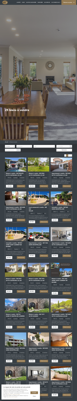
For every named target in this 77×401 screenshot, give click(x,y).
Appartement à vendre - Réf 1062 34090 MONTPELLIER (38, 244)
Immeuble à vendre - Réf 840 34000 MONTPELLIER (60, 208)
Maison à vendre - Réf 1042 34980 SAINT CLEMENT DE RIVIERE (59, 280)
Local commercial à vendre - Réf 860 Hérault (38, 209)
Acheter (18, 2)
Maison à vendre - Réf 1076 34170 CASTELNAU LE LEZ (36, 279)
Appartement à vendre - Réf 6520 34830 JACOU (38, 349)
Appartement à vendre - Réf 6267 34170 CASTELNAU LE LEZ (61, 174)
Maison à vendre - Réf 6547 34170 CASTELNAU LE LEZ (14, 279)
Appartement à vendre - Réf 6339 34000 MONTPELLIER (61, 349)
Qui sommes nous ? (55, 2)
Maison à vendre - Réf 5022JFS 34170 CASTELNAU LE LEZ (14, 174)
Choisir (34, 396)
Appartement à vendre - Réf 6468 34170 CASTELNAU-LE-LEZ (61, 315)
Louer (23, 2)
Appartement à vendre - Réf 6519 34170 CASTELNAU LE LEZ (38, 383)
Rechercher (64, 150)
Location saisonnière (31, 2)
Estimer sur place (68, 2)
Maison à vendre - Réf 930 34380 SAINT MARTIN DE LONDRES (13, 384)
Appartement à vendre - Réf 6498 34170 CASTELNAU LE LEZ (61, 244)
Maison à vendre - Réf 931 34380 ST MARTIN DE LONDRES (15, 315)
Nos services (47, 2)
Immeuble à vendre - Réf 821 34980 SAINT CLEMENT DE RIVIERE (14, 245)
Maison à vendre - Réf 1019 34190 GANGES (36, 315)
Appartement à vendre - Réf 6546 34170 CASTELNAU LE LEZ (61, 383)
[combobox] (24, 146)
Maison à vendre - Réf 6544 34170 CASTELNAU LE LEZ (36, 174)
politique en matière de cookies (14, 394)
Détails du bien (21, 186)
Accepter (34, 392)
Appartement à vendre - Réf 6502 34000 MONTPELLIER (15, 349)
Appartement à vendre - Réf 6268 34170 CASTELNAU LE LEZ (15, 208)
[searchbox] (24, 146)
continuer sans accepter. (13, 396)
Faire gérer (40, 2)
